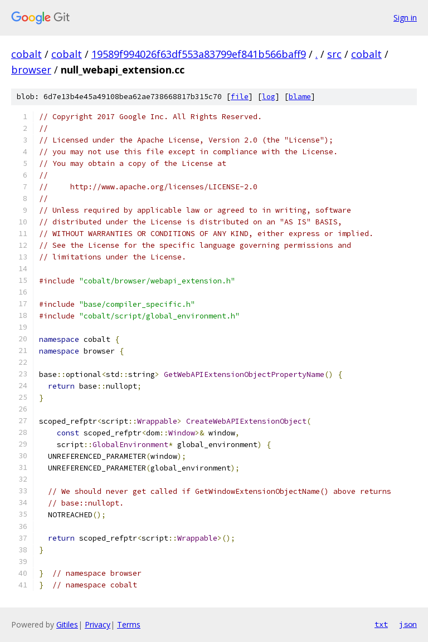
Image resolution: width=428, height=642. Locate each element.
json (408, 624)
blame (300, 96)
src (334, 54)
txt (381, 624)
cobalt (26, 54)
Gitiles (67, 624)
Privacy (97, 624)
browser (31, 69)
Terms (128, 624)
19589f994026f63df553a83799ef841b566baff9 (198, 54)
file (240, 96)
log (268, 96)
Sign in (405, 17)
